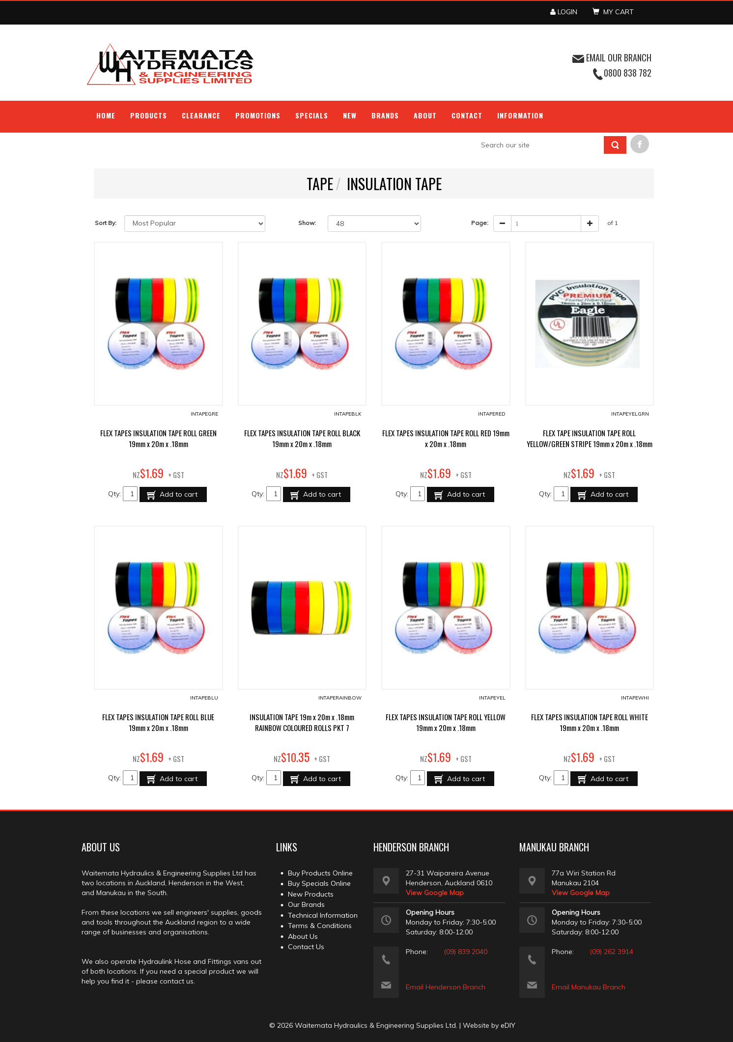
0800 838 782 (627, 72)
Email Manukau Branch (588, 987)
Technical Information (323, 915)
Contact (466, 115)
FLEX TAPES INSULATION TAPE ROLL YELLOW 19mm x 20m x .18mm (446, 722)
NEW (350, 115)
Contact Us (306, 946)
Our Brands (306, 904)
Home (105, 115)
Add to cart (177, 494)
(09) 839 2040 (465, 951)
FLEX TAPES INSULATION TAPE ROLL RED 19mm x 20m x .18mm (445, 438)
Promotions (258, 115)
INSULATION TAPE (394, 183)
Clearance (201, 115)
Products (148, 115)
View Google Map (435, 892)
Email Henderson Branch (445, 987)
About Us (303, 936)
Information (520, 115)
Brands (385, 115)
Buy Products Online (320, 873)
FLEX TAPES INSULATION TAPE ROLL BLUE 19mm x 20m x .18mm (158, 722)
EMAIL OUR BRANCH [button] (611, 57)
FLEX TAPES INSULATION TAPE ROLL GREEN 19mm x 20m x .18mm (158, 438)
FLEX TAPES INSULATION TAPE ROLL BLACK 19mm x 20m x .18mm (302, 438)
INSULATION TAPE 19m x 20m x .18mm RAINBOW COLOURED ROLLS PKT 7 (302, 722)
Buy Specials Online (319, 883)
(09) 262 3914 (611, 951)
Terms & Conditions (320, 925)
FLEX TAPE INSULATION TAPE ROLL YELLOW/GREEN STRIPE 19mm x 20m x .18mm (589, 438)
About (425, 115)
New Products (311, 894)
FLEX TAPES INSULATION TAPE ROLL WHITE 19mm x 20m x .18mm (589, 722)
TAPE (320, 183)
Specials (311, 115)
